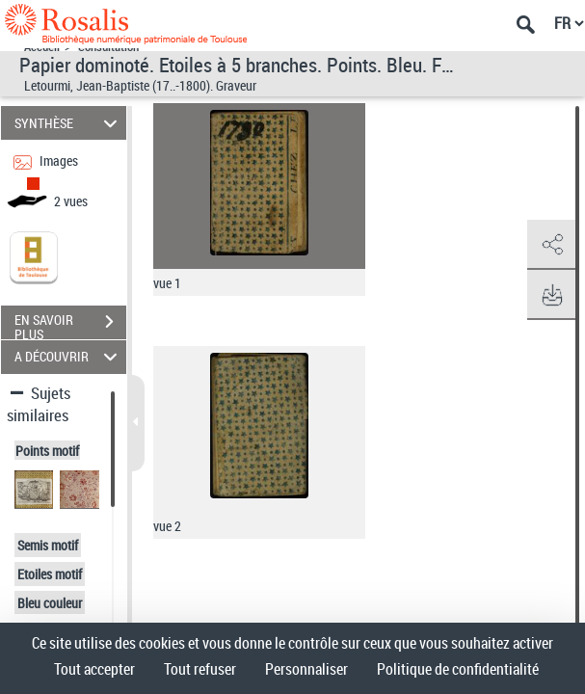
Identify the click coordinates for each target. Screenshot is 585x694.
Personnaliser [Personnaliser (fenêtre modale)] (306, 669)
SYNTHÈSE (68, 123)
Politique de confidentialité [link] (458, 669)
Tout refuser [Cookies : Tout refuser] (200, 669)
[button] (551, 245)
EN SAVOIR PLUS (70, 323)
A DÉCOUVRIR (68, 357)
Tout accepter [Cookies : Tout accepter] (94, 669)
